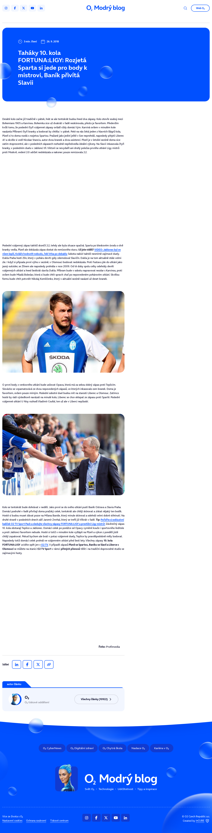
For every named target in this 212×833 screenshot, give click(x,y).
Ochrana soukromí (36, 820)
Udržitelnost (112, 18)
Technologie (89, 18)
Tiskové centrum (59, 820)
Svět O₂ (69, 18)
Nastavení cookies (12, 820)
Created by (196, 821)
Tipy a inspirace (138, 18)
